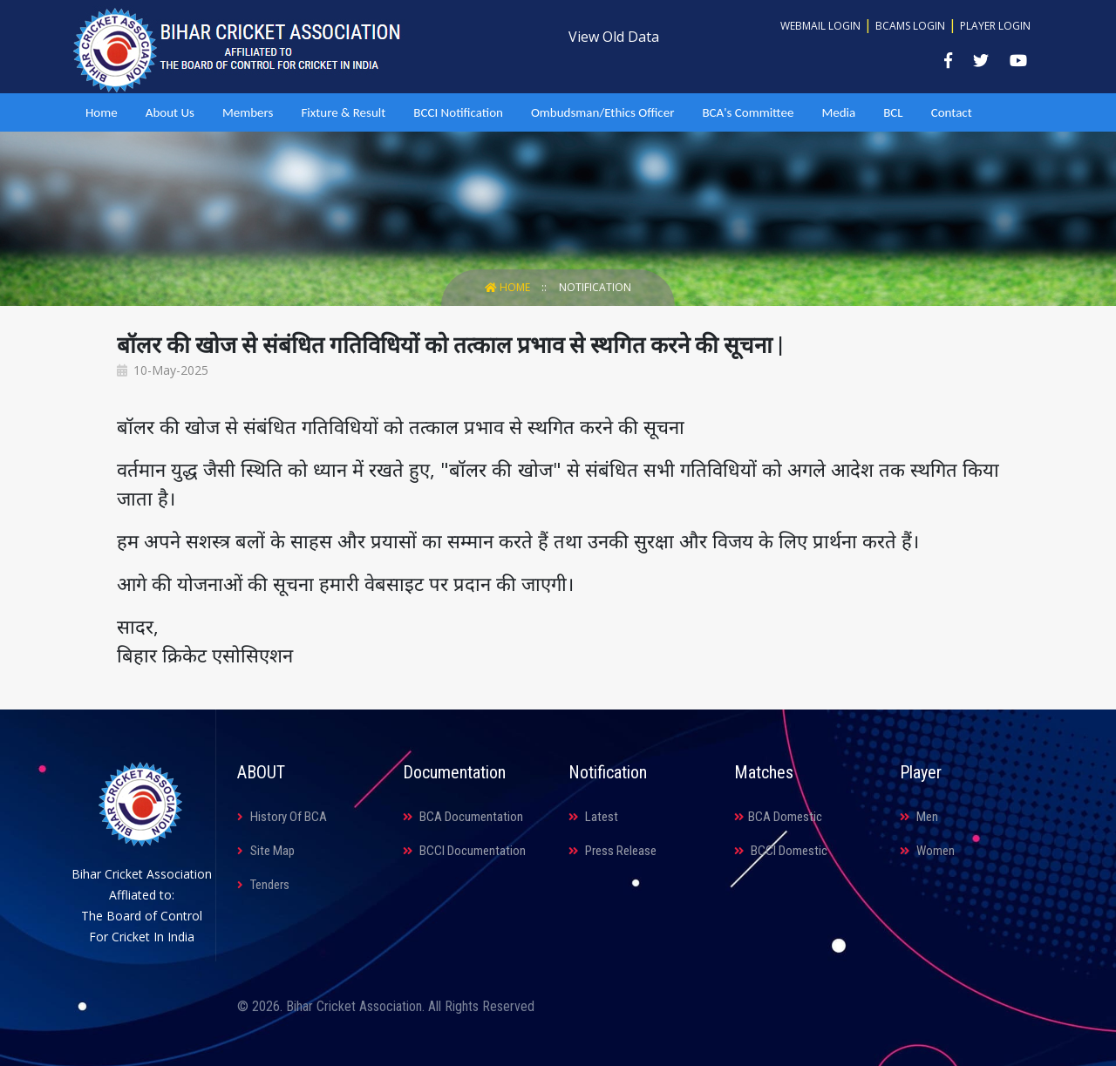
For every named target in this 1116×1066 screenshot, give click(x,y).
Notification (595, 287)
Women (927, 851)
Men (919, 817)
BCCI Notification (458, 112)
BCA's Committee (747, 112)
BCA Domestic (778, 817)
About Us (170, 112)
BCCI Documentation (464, 851)
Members (247, 112)
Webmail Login (820, 25)
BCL (892, 112)
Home (101, 112)
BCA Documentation (463, 817)
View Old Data (613, 36)
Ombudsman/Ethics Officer (602, 112)
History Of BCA (282, 817)
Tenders (263, 885)
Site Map (266, 851)
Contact (951, 112)
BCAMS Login (910, 25)
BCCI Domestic (780, 851)
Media (838, 112)
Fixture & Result (343, 112)
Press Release (612, 851)
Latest (593, 817)
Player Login (995, 25)
